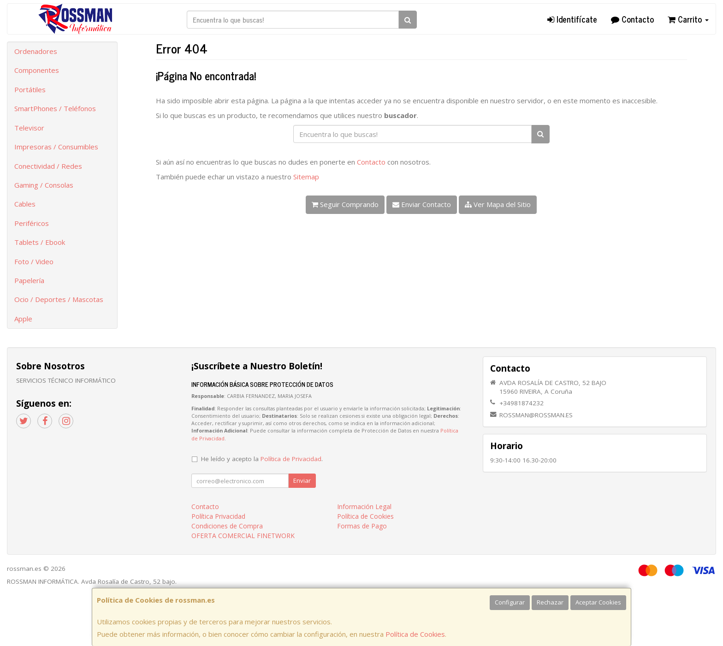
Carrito (688, 19)
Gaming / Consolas (43, 185)
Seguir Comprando (345, 204)
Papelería (29, 280)
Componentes (36, 70)
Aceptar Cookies (598, 602)
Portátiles (30, 89)
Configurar (510, 602)
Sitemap (306, 176)
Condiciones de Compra (227, 526)
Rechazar (550, 602)
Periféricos (31, 223)
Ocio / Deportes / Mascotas (58, 299)
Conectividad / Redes (48, 166)
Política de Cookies (415, 634)
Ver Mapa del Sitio (498, 204)
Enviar (302, 480)
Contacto (632, 19)
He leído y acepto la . (262, 459)
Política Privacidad (218, 516)
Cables (25, 203)
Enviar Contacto (421, 204)
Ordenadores (35, 51)
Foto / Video (33, 261)
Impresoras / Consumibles (56, 146)
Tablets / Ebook (39, 242)
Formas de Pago (362, 526)
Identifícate (572, 19)
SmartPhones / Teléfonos (55, 108)
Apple (23, 318)
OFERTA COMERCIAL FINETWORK (243, 535)
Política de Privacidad (291, 459)
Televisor (29, 127)
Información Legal (364, 506)
